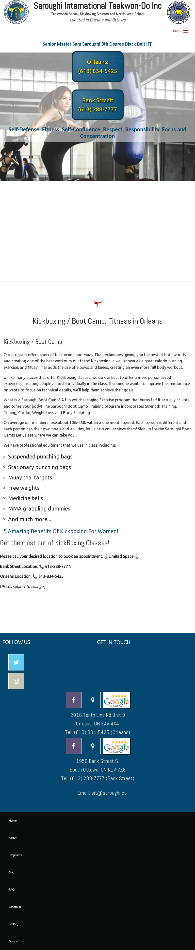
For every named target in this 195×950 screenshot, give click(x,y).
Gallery (13, 924)
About (12, 838)
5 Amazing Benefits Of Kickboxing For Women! (61, 531)
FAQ (12, 889)
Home (12, 820)
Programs (15, 855)
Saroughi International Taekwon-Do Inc (97, 6)
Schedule (15, 907)
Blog (11, 872)
